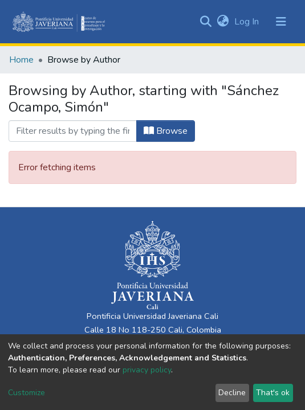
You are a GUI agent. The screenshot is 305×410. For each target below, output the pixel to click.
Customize (26, 392)
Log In (247, 21)
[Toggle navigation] (281, 21)
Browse (166, 131)
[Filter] (73, 131)
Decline (232, 392)
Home (21, 60)
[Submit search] (205, 21)
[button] (222, 21)
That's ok (273, 392)
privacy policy (147, 369)
